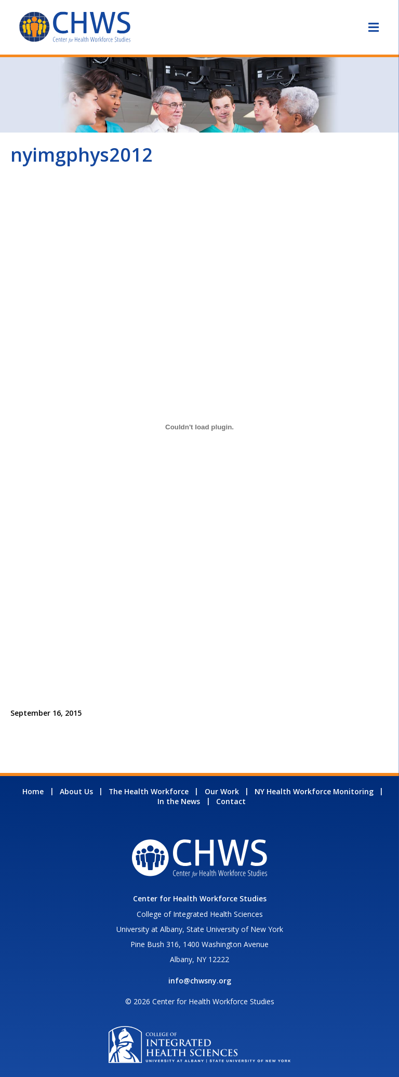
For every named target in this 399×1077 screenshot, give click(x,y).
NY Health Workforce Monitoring (314, 791)
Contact (231, 801)
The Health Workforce (149, 791)
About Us (76, 791)
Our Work (222, 791)
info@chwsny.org (199, 981)
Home (33, 791)
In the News (178, 801)
